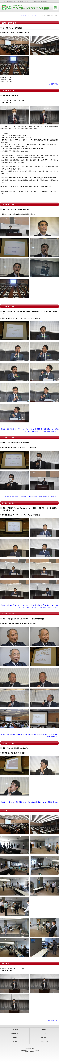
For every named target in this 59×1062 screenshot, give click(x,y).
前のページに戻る (53, 1020)
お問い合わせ (44, 1038)
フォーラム (34, 16)
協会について (14, 1034)
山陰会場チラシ (54, 84)
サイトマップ (44, 1042)
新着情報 (44, 1029)
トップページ (25, 16)
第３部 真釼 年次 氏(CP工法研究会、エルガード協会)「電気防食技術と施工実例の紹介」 (32, 496)
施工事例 (15, 1038)
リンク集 (15, 1042)
